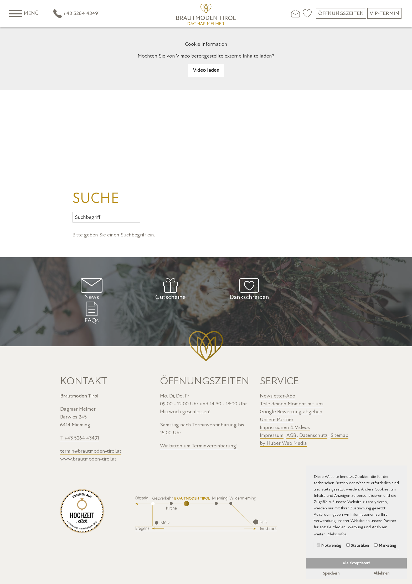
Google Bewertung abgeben (291, 388)
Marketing (385, 545)
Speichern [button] (331, 573)
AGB (291, 412)
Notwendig (329, 545)
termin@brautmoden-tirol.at (90, 427)
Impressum (272, 412)
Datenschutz (313, 412)
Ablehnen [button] (381, 573)
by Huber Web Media (283, 419)
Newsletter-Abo (277, 372)
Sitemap (339, 412)
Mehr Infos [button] (337, 534)
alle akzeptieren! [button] (356, 563)
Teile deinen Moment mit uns (291, 380)
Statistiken (357, 545)
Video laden (206, 70)
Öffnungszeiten (341, 13)
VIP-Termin (384, 13)
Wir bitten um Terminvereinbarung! (199, 422)
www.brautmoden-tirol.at (88, 435)
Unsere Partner (276, 396)
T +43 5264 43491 (79, 414)
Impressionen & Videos (285, 404)
